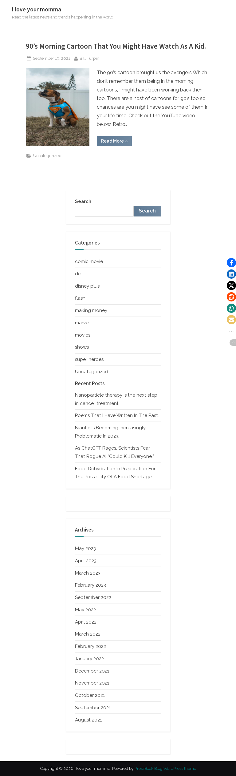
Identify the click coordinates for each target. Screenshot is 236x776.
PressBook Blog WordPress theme (165, 768)
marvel (82, 322)
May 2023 (85, 548)
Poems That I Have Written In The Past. (117, 415)
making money (91, 310)
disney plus (87, 286)
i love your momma (36, 9)
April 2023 (85, 561)
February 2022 (90, 646)
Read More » (116, 142)
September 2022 (93, 597)
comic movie (89, 261)
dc (78, 274)
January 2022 (89, 658)
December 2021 (92, 671)
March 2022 (87, 634)
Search (83, 201)
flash (80, 298)
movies (82, 335)
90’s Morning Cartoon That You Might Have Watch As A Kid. (116, 46)
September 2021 (93, 707)
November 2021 (92, 683)
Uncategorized (47, 155)
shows (82, 347)
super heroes (89, 359)
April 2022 (85, 622)
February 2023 (90, 585)
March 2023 (87, 573)
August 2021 (88, 720)
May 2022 (85, 609)
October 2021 (90, 695)
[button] (231, 262)
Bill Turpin (89, 58)
